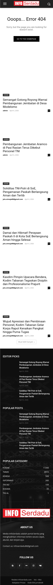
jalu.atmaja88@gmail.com (13, 199)
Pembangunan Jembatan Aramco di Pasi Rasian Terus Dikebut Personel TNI (25, 147)
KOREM (6, 139)
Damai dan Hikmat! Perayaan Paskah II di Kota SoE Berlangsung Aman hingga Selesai (25, 236)
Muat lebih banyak (26, 342)
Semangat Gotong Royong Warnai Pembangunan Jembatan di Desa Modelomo (25, 103)
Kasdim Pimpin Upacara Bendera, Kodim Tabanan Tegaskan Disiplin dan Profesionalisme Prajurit (25, 280)
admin (5, 110)
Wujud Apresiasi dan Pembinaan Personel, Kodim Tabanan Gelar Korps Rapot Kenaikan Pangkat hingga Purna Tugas (24, 327)
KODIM (6, 95)
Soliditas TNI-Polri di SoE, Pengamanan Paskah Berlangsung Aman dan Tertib (25, 192)
